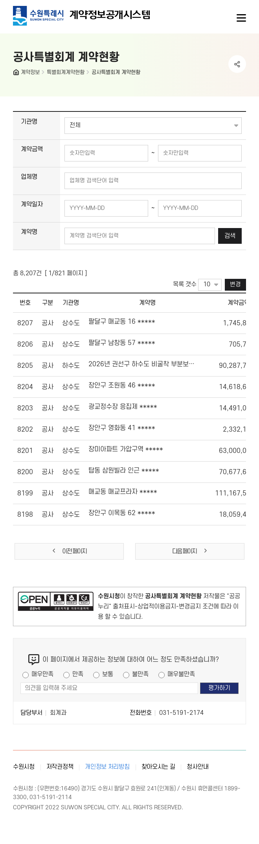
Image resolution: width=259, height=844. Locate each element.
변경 (235, 284)
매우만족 (42, 674)
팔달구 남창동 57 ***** (121, 343)
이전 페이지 (68, 551)
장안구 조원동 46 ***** (121, 385)
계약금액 (32, 149)
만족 (77, 674)
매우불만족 (181, 674)
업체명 (29, 176)
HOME (17, 74)
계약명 (29, 232)
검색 (229, 235)
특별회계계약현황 (65, 72)
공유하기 (237, 64)
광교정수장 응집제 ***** (122, 406)
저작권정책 (59, 766)
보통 (107, 674)
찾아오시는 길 (158, 766)
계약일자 (32, 204)
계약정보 (30, 72)
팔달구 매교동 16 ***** (121, 321)
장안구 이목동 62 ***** (121, 513)
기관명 (29, 121)
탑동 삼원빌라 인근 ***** (123, 470)
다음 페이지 (190, 551)
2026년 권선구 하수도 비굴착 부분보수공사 (141, 364)
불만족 (140, 674)
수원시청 (24, 766)
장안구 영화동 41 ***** (121, 428)
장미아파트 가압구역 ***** (125, 449)
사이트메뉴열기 (240, 18)
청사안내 (197, 766)
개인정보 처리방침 (107, 766)
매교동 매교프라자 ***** (122, 491)
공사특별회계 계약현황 (116, 72)
